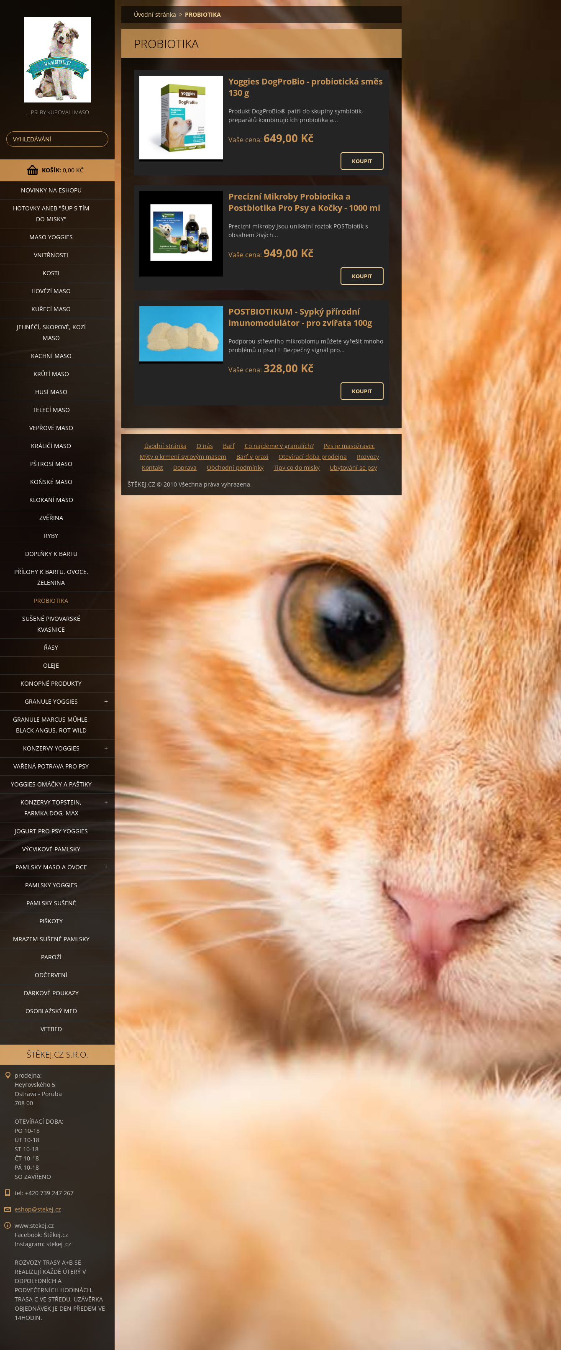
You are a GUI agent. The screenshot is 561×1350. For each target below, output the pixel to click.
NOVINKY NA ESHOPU (51, 190)
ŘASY (51, 647)
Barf (229, 446)
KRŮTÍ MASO (51, 374)
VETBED (51, 1029)
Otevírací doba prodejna (313, 457)
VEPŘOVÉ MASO (51, 428)
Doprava (185, 467)
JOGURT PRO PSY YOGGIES (51, 831)
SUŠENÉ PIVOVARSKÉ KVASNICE (51, 624)
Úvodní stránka (155, 14)
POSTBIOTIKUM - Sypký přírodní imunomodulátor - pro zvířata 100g (300, 317)
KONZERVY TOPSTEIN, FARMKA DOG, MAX (51, 807)
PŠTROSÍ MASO (51, 464)
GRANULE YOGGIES (51, 701)
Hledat (100, 139)
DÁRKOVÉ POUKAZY (51, 993)
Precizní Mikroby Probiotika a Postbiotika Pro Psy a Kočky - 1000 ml (304, 202)
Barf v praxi (252, 457)
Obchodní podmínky (235, 467)
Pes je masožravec (349, 446)
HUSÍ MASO (51, 392)
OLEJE (51, 665)
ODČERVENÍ (51, 975)
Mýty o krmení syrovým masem (183, 457)
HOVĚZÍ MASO (51, 291)
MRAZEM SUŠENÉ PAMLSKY (51, 939)
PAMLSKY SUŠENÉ (51, 903)
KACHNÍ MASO (51, 356)
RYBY (51, 536)
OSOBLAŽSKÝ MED (51, 1011)
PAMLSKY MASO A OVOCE (51, 867)
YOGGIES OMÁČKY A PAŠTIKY (51, 784)
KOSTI (51, 273)
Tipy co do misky (297, 467)
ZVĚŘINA (51, 518)
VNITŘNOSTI (51, 255)
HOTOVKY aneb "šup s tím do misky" (51, 213)
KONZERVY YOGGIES (51, 748)
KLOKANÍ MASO (51, 500)
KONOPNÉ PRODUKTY (51, 683)
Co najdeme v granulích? (279, 446)
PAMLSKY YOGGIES (51, 885)
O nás (205, 446)
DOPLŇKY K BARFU (51, 554)
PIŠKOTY (51, 921)
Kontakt (152, 467)
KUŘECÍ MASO (51, 309)
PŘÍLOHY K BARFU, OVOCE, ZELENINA (51, 577)
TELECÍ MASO (51, 410)
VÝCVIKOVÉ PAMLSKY (51, 849)
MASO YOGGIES (51, 237)
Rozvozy (368, 457)
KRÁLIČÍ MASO (51, 446)
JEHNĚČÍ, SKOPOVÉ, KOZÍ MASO (51, 332)
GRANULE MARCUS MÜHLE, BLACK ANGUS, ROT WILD (51, 724)
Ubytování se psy (353, 467)
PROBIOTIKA (51, 601)
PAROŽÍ (51, 957)
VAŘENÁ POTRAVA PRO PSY (51, 766)
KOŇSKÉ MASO (51, 482)
